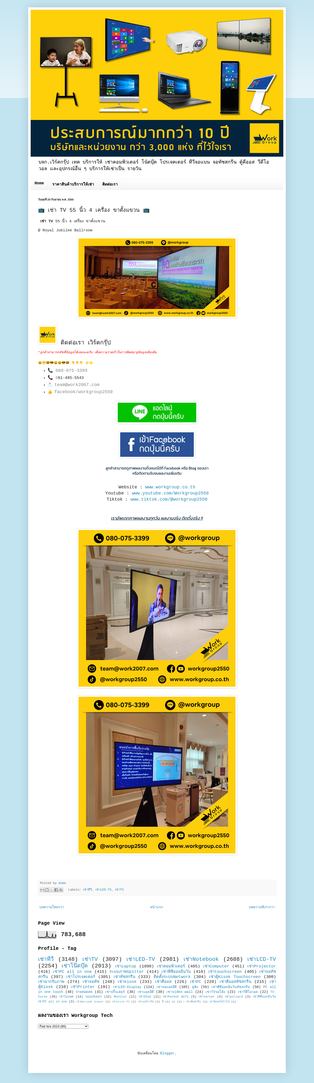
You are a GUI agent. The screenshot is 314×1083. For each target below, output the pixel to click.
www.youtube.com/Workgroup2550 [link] (170, 493)
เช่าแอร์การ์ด (146, 1001)
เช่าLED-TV (103, 890)
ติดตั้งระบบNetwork (172, 977)
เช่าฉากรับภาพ (51, 981)
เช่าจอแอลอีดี (167, 987)
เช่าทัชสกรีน (124, 977)
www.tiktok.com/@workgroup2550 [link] (169, 499)
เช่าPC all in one (72, 971)
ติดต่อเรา (110, 184)
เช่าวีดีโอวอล (248, 992)
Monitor (120, 997)
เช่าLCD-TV (261, 959)
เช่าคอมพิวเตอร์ (171, 966)
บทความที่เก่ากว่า (262, 907)
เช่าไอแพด (66, 997)
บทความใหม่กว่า (51, 907)
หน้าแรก (156, 907)
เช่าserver (207, 997)
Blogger (167, 1053)
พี (163, 1001)
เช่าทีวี (87, 890)
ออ (173, 1001)
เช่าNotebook (201, 959)
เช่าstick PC (121, 1001)
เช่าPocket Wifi (176, 997)
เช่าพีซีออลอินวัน (176, 971)
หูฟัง (195, 987)
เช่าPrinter (83, 987)
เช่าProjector (261, 966)
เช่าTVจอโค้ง (215, 992)
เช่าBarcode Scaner (90, 1001)
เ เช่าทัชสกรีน (192, 1001)
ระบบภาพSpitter (126, 971)
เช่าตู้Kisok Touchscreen (235, 977)
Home (39, 183)
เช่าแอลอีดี (146, 992)
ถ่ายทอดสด (84, 992)
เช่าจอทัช (91, 981)
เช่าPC (195, 981)
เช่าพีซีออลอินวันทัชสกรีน (230, 987)
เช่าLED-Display (127, 987)
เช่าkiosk (127, 981)
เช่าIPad (145, 997)
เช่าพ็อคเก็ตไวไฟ (219, 1001)
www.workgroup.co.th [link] (170, 487)
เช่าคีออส (163, 981)
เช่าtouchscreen (225, 971)
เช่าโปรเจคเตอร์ (80, 977)
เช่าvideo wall (179, 992)
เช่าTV (119, 890)
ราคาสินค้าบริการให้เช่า (73, 184)
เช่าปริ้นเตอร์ (115, 992)
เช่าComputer (216, 966)
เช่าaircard (234, 997)
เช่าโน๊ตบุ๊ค (75, 966)
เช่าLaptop (125, 966)
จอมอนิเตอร (93, 997)
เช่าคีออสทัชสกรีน (235, 981)
